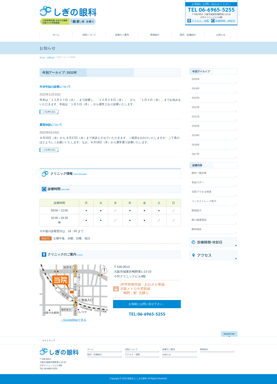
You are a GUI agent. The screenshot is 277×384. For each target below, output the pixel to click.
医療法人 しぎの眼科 (137, 378)
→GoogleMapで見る (74, 319)
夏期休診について (51, 124)
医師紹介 (204, 349)
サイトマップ (48, 340)
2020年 (196, 125)
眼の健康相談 (199, 219)
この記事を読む (49, 112)
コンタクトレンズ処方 (204, 201)
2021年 (196, 116)
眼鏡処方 (197, 210)
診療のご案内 (168, 349)
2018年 (196, 144)
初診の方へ (198, 182)
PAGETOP (229, 334)
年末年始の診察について (55, 86)
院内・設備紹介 (94, 354)
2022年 (196, 107)
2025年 (196, 79)
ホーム (90, 349)
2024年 (196, 88)
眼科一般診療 (199, 172)
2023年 (196, 97)
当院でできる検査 (201, 191)
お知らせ (166, 354)
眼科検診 (197, 229)
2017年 (196, 154)
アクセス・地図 (132, 354)
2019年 (196, 135)
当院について (131, 349)
